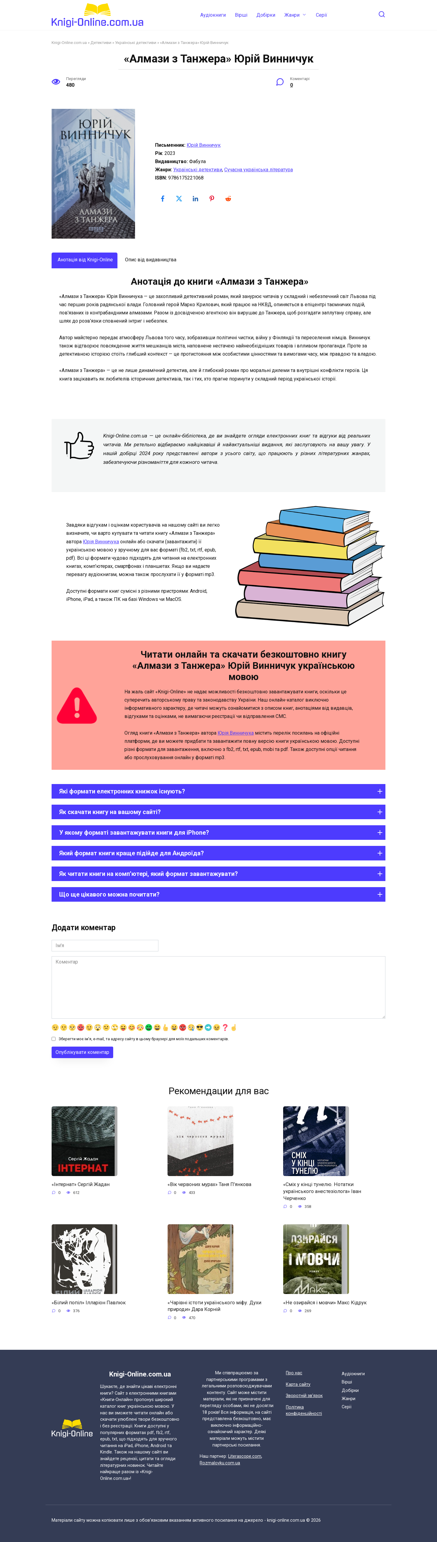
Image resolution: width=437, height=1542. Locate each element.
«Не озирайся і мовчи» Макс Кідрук (327, 1304)
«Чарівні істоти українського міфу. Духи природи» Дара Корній (216, 1308)
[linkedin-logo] (196, 198)
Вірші (241, 15)
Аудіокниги (213, 15)
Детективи (100, 42)
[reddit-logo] (228, 198)
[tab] (84, 260)
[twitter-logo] (179, 198)
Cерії (321, 15)
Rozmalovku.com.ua (220, 1463)
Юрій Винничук (204, 145)
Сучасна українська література (258, 170)
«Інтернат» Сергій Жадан (82, 1185)
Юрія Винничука (101, 542)
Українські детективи (135, 42)
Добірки (265, 15)
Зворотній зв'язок (304, 1395)
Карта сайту (298, 1384)
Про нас (294, 1373)
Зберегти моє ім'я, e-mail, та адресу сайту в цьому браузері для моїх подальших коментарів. (144, 1039)
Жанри (292, 15)
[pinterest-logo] (212, 198)
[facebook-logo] (163, 198)
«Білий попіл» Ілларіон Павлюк (89, 1304)
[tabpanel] (218, 333)
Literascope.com (244, 1456)
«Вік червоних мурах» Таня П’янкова (212, 1185)
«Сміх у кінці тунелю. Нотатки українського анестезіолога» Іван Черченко (324, 1192)
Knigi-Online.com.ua (69, 42)
